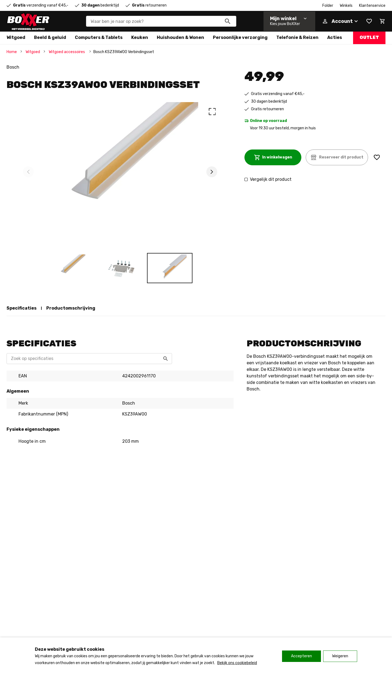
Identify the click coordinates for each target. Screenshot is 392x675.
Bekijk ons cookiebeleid (237, 663)
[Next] (211, 171)
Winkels (346, 5)
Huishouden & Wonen (180, 37)
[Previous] (28, 171)
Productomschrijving (70, 308)
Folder (327, 5)
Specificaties (21, 308)
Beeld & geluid (50, 37)
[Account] (340, 21)
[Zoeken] (227, 21)
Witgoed (16, 37)
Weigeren (340, 656)
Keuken (139, 37)
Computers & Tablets (98, 37)
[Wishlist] (369, 21)
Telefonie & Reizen (297, 37)
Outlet (369, 37)
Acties (334, 37)
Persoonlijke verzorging (240, 37)
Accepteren (301, 656)
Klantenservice (372, 5)
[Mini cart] (382, 21)
